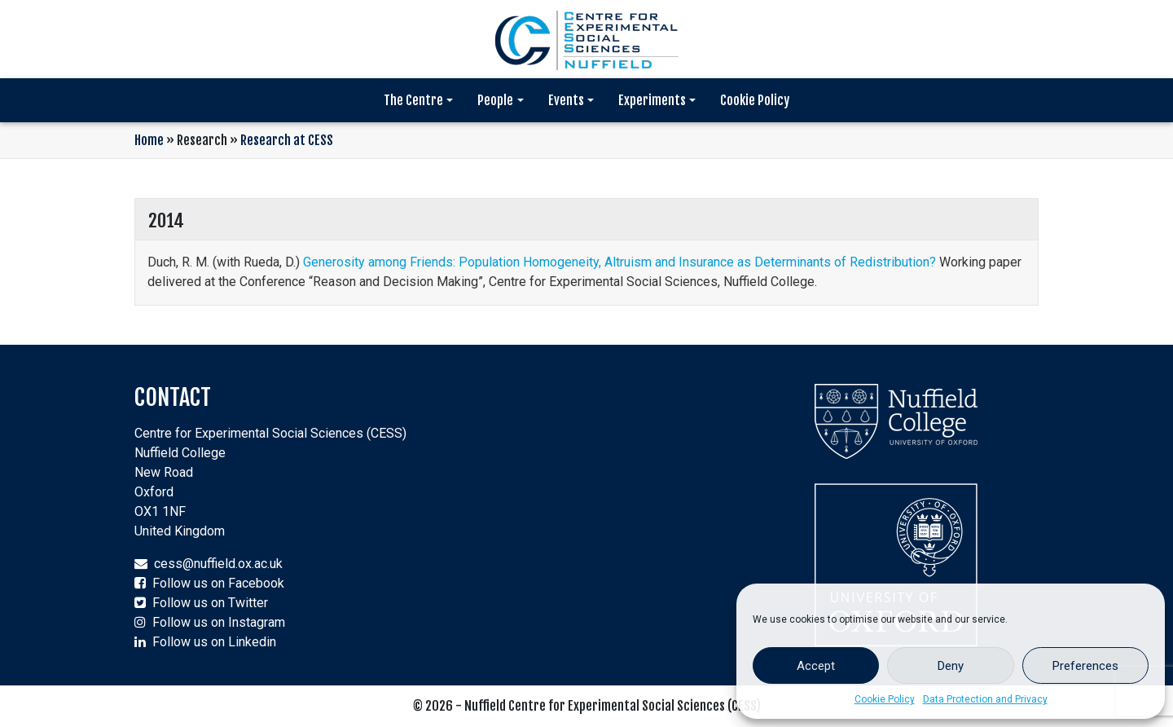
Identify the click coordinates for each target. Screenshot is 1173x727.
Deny (951, 666)
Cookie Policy (884, 699)
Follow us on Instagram (218, 622)
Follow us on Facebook (218, 583)
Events (566, 100)
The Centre (413, 100)
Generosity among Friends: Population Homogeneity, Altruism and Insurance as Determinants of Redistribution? (619, 262)
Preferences (1085, 666)
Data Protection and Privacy (985, 699)
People (495, 100)
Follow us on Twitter (210, 602)
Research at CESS (286, 140)
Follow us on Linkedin (214, 642)
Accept (816, 666)
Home (149, 140)
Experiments (652, 100)
